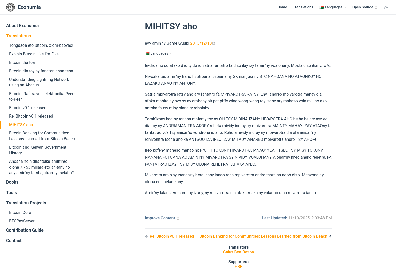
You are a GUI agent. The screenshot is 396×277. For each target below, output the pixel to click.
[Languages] (332, 7)
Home (282, 7)
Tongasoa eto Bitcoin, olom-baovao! (41, 45)
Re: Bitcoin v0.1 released (31, 116)
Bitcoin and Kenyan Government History (37, 150)
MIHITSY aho (21, 124)
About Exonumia (22, 25)
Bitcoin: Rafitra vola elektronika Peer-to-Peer (42, 96)
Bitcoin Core (20, 212)
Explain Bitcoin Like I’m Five (34, 54)
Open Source (365, 7)
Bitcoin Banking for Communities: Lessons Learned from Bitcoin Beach (42, 136)
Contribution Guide (25, 230)
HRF (238, 266)
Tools (11, 192)
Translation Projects (26, 202)
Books (12, 182)
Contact (14, 240)
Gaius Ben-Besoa (238, 252)
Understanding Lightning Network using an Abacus (39, 82)
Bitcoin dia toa (22, 62)
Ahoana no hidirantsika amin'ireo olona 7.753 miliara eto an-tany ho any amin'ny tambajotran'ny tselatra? (41, 167)
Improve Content (162, 218)
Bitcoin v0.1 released (27, 107)
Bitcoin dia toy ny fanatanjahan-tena (41, 70)
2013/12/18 (202, 43)
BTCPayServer (22, 221)
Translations (303, 7)
